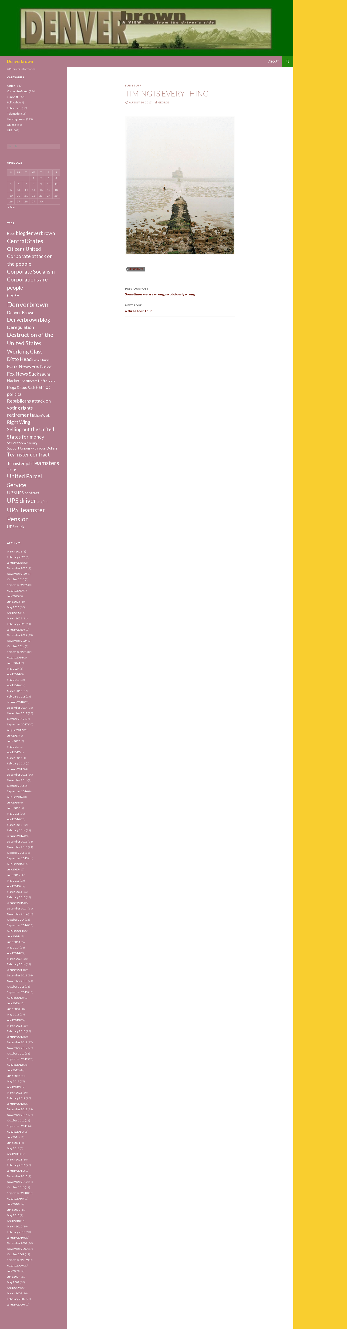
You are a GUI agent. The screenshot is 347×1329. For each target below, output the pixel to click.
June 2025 (13, 601)
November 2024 (17, 640)
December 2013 (17, 975)
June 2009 (13, 1276)
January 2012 (15, 1103)
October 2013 (15, 986)
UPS (9, 130)
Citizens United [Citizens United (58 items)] (24, 249)
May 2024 (13, 668)
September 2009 (17, 1260)
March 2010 (14, 1226)
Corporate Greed (17, 91)
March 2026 (14, 551)
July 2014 (13, 936)
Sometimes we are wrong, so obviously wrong (180, 291)
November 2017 (17, 713)
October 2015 (15, 852)
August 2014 (15, 930)
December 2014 (17, 908)
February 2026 (16, 557)
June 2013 (13, 1009)
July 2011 (13, 1137)
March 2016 (14, 824)
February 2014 (16, 964)
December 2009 (17, 1243)
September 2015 (17, 858)
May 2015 (13, 880)
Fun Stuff (133, 85)
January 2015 (15, 903)
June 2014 (13, 942)
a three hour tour (180, 308)
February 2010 (16, 1232)
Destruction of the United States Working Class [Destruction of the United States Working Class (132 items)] (30, 343)
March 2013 (14, 1025)
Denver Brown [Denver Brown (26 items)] (20, 312)
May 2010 (13, 1215)
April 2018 (13, 685)
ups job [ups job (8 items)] (42, 502)
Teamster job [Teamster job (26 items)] (19, 463)
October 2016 (15, 785)
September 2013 (17, 992)
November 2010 (17, 1182)
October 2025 (15, 579)
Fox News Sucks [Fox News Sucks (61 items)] (24, 374)
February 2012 (16, 1098)
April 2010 (13, 1221)
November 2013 (17, 981)
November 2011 (17, 1115)
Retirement (14, 108)
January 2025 (15, 629)
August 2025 (15, 590)
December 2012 (17, 1042)
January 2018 (15, 702)
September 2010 (17, 1193)
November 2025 (17, 573)
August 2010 (15, 1198)
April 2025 (13, 613)
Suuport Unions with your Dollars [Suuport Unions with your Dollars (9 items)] (32, 448)
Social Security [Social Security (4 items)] (28, 443)
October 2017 (15, 719)
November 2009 (17, 1248)
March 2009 (14, 1293)
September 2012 (17, 1059)
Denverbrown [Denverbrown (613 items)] (28, 304)
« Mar (11, 207)
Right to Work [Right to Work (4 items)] (41, 415)
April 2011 (13, 1154)
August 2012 (15, 1064)
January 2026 (15, 562)
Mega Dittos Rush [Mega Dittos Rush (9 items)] (21, 387)
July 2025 (13, 596)
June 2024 (13, 663)
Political (12, 102)
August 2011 (15, 1131)
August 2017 (15, 730)
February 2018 (16, 696)
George (163, 102)
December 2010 (17, 1176)
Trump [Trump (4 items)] (11, 469)
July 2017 (13, 735)
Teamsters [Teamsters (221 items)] (45, 462)
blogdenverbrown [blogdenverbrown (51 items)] (35, 233)
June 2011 (13, 1142)
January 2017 (15, 769)
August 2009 (15, 1265)
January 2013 (15, 1036)
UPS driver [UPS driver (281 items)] (21, 500)
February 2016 (16, 830)
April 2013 (13, 1020)
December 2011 (17, 1109)
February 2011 (16, 1165)
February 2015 (16, 897)
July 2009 (13, 1271)
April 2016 (13, 819)
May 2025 (13, 607)
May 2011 (13, 1148)
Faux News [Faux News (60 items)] (19, 366)
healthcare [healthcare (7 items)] (29, 381)
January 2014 (15, 970)
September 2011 (17, 1126)
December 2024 (17, 635)
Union (11, 124)
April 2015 (13, 886)
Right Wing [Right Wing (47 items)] (18, 422)
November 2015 (17, 847)
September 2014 (17, 925)
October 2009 (15, 1254)
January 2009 (15, 1304)
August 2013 (15, 997)
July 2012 (13, 1070)
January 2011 (15, 1170)
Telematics (14, 113)
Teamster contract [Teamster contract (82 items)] (28, 454)
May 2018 (13, 679)
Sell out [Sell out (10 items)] (13, 443)
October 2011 (15, 1120)
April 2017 (13, 752)
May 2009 (13, 1282)
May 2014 (13, 947)
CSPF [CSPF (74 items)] (13, 295)
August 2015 (15, 864)
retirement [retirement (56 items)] (19, 415)
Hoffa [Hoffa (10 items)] (42, 381)
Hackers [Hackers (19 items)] (14, 380)
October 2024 (15, 646)
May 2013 (13, 1014)
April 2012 (13, 1087)
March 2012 (14, 1092)
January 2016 (15, 836)
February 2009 (16, 1299)
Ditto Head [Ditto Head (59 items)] (19, 359)
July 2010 (13, 1204)
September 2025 (17, 585)
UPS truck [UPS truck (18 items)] (15, 526)
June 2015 (13, 875)
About (273, 61)
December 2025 (17, 568)
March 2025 (14, 618)
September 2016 (17, 791)
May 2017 (13, 746)
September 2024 (17, 652)
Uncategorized (16, 119)
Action (11, 85)
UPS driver (136, 269)
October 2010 (15, 1187)
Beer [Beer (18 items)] (11, 233)
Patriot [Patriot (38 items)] (43, 387)
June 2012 (13, 1076)
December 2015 (17, 841)
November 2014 (17, 914)
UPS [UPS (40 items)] (11, 492)
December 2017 (17, 707)
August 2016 (15, 797)
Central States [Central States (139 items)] (25, 241)
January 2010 (15, 1237)
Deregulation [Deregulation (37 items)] (20, 327)
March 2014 (14, 958)
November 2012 (17, 1048)
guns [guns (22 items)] (46, 374)
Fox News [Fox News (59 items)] (41, 366)
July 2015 (13, 869)
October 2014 (15, 919)
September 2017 (17, 724)
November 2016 (17, 780)
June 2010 (13, 1209)
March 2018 (14, 691)
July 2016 (13, 802)
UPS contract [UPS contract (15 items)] (27, 493)
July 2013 (13, 1003)
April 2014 (13, 953)
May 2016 (13, 813)
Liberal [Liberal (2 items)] (52, 381)
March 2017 (14, 758)
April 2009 (13, 1287)
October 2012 (15, 1053)
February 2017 (16, 763)
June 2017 (13, 741)
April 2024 (13, 674)
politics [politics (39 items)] (14, 394)
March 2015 (14, 891)
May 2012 (13, 1081)
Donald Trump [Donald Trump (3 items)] (40, 359)
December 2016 (17, 774)
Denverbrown (20, 61)
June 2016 (13, 808)
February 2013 (16, 1031)
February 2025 (16, 624)
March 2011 (14, 1159)
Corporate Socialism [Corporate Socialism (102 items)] (31, 271)
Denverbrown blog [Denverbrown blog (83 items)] (28, 320)
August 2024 (15, 657)
